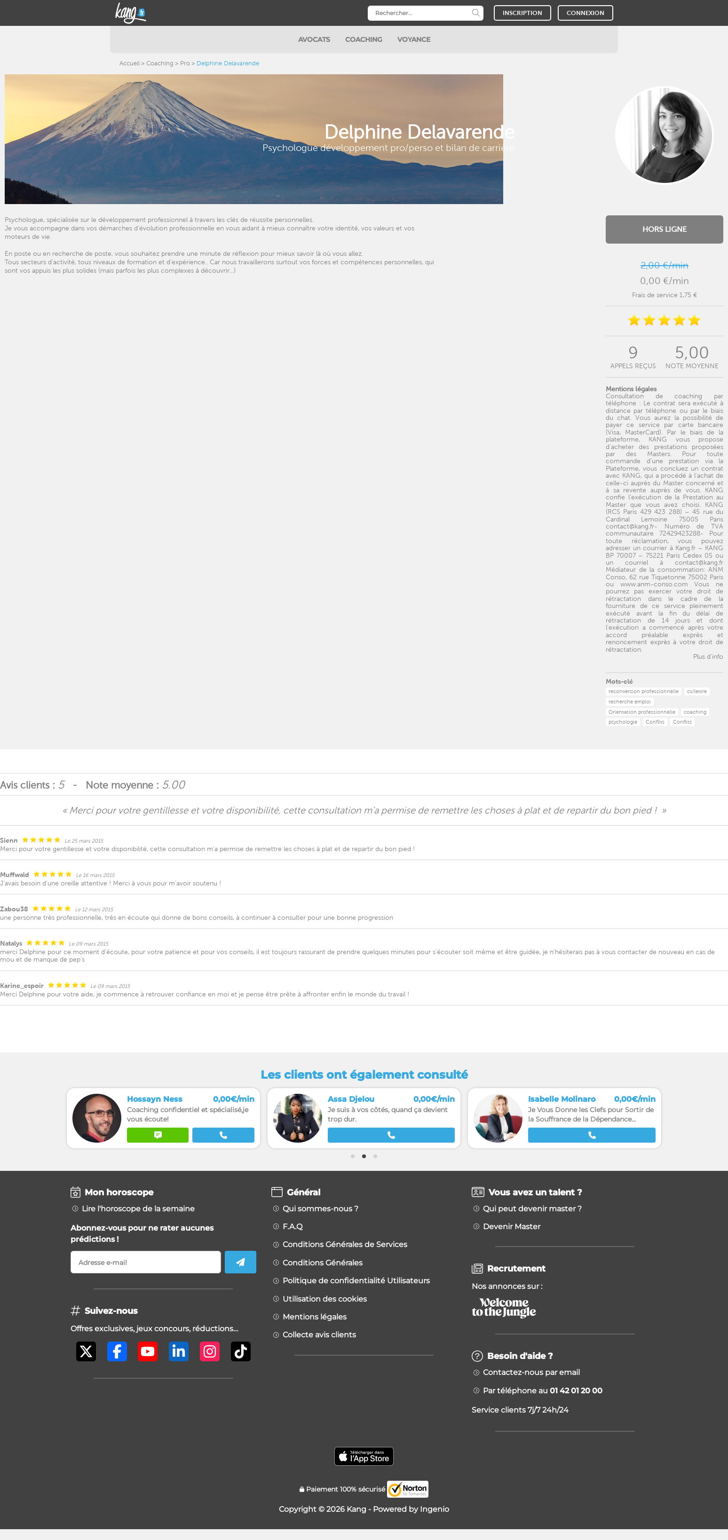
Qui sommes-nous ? (320, 1209)
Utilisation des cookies (325, 1299)
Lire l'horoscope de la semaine (138, 1209)
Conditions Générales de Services (345, 1244)
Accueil (129, 63)
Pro (185, 63)
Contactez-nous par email (531, 1372)
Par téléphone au (542, 1391)
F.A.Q (292, 1227)
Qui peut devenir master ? (532, 1209)
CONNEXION (585, 12)
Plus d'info (708, 656)
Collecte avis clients (319, 1335)
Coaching (160, 63)
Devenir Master (511, 1227)
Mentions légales (315, 1317)
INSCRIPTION (522, 12)
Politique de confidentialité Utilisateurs (356, 1281)
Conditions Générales (323, 1263)
